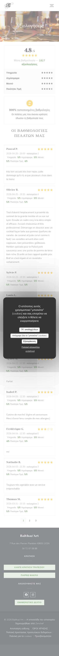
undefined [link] (30, 351)
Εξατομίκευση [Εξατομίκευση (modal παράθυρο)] (29, 341)
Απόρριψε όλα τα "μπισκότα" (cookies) (29, 335)
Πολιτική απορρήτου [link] (31, 347)
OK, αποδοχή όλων (29, 329)
